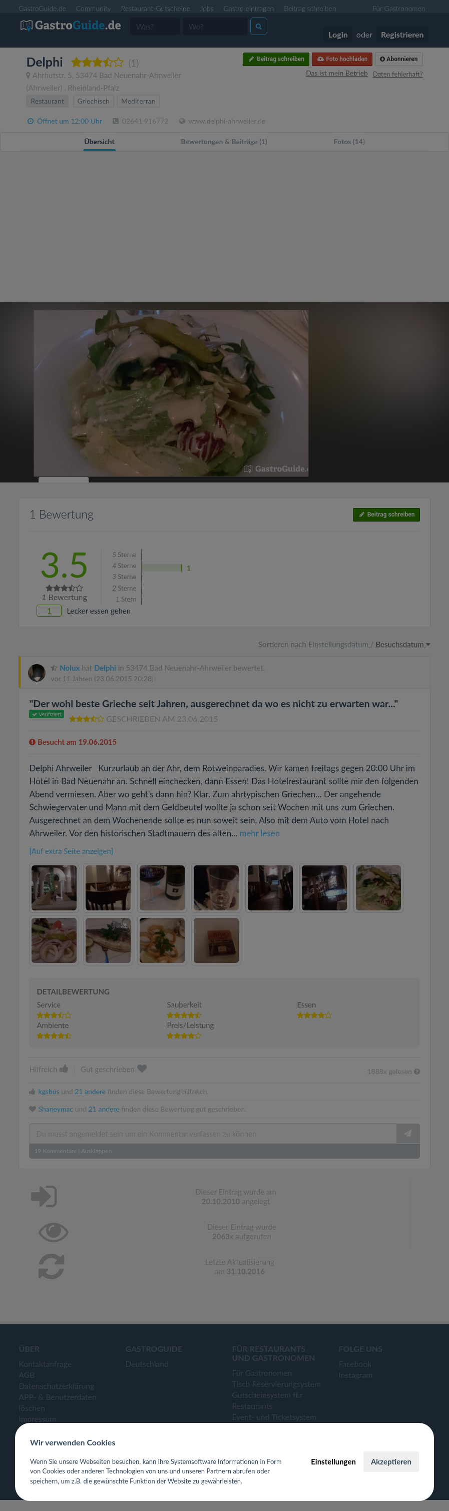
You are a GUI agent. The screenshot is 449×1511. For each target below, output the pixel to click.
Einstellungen (333, 1461)
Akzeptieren (391, 1461)
